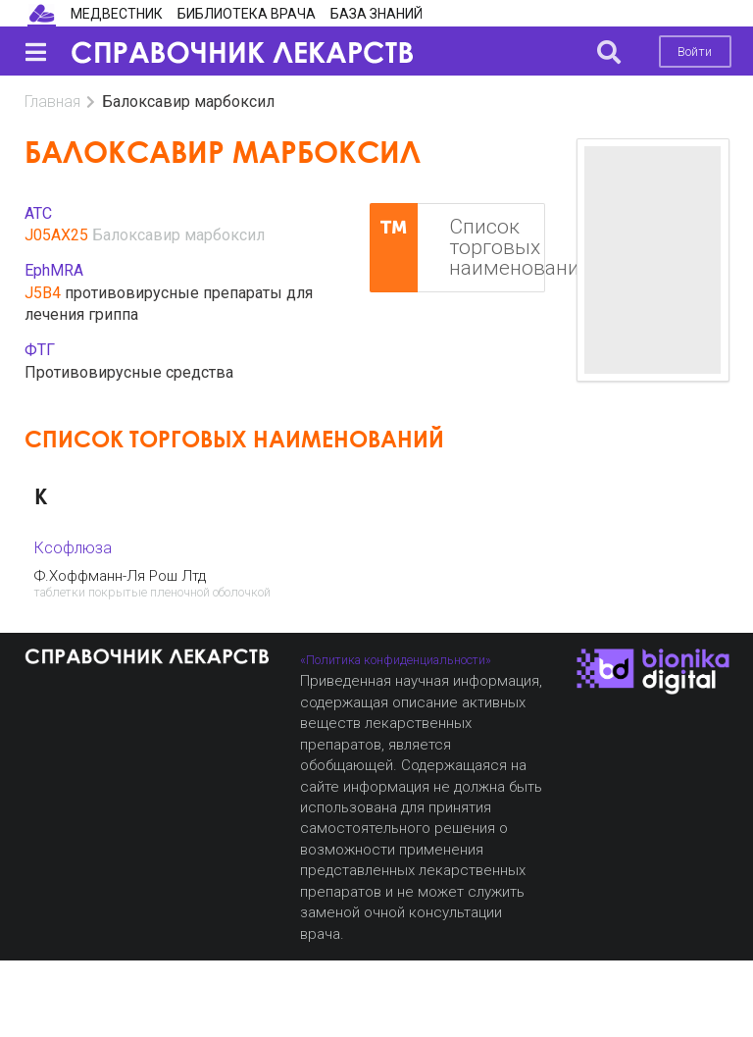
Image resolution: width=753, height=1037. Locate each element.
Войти (695, 51)
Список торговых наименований (457, 248)
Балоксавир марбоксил (178, 235)
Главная (52, 101)
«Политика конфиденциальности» (395, 659)
